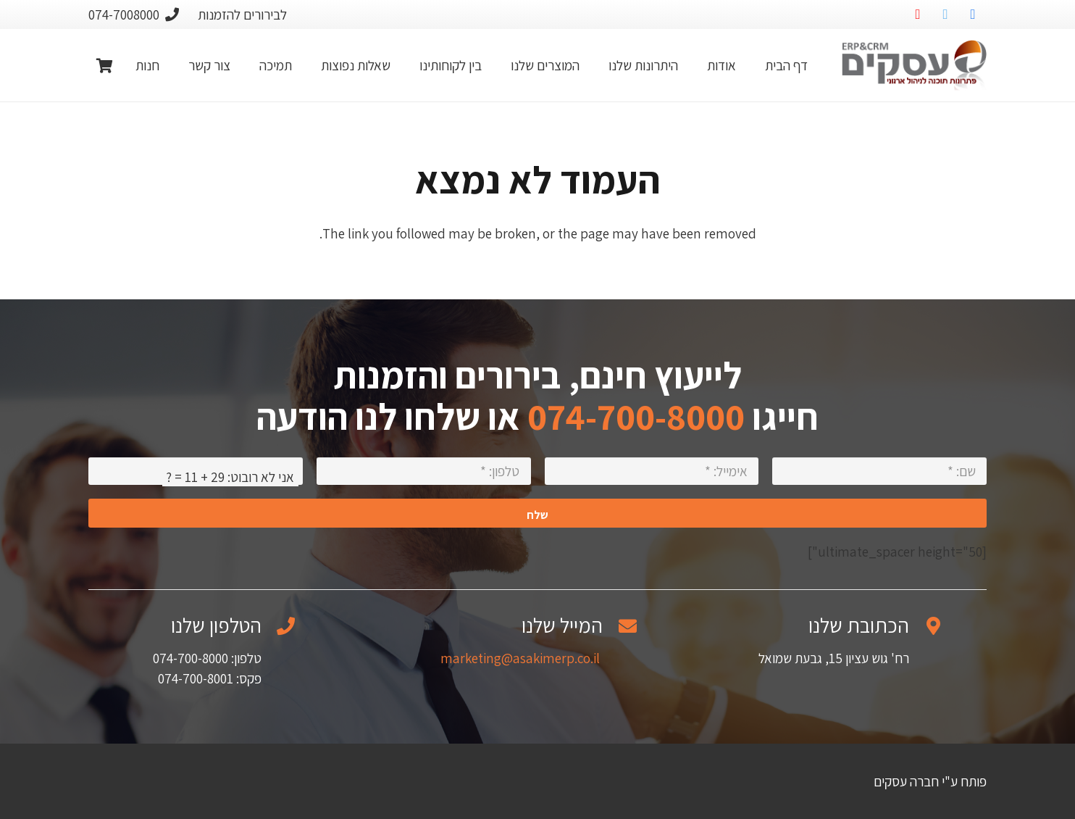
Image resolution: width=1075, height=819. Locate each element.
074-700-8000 (636, 416)
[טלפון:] (424, 471)
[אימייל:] (652, 471)
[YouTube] (918, 14)
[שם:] (879, 471)
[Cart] (104, 65)
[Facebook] (973, 14)
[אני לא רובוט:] (195, 471)
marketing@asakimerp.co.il (520, 658)
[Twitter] (945, 14)
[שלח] (537, 513)
